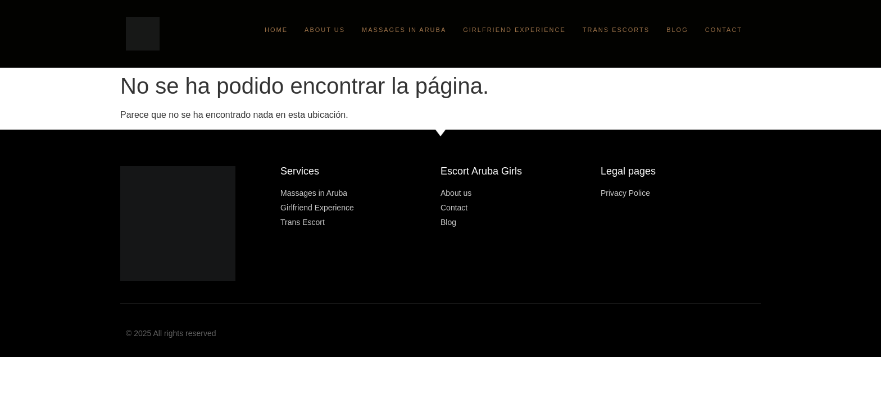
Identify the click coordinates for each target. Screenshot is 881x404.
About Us (325, 29)
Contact (723, 29)
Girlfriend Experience (514, 29)
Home (276, 29)
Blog (677, 29)
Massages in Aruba (404, 29)
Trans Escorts (616, 29)
